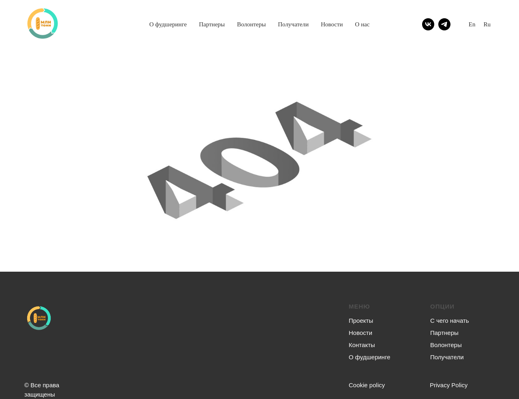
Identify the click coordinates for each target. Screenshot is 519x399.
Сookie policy (367, 385)
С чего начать (449, 320)
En (472, 24)
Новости (332, 24)
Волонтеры (251, 24)
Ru (487, 24)
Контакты (362, 344)
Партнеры (212, 24)
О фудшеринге (168, 24)
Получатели (293, 24)
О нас (362, 24)
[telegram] (444, 24)
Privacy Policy (449, 385)
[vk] (428, 24)
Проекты (361, 320)
